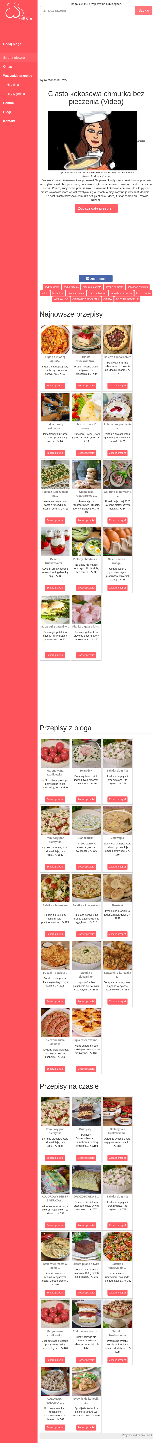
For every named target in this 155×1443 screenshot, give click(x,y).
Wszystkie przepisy (17, 75)
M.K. (150, 1435)
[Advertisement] (96, 46)
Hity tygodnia (14, 94)
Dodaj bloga (12, 44)
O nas (7, 66)
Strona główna (14, 57)
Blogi (7, 112)
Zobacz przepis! (55, 385)
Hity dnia (11, 84)
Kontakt (9, 121)
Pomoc (8, 103)
